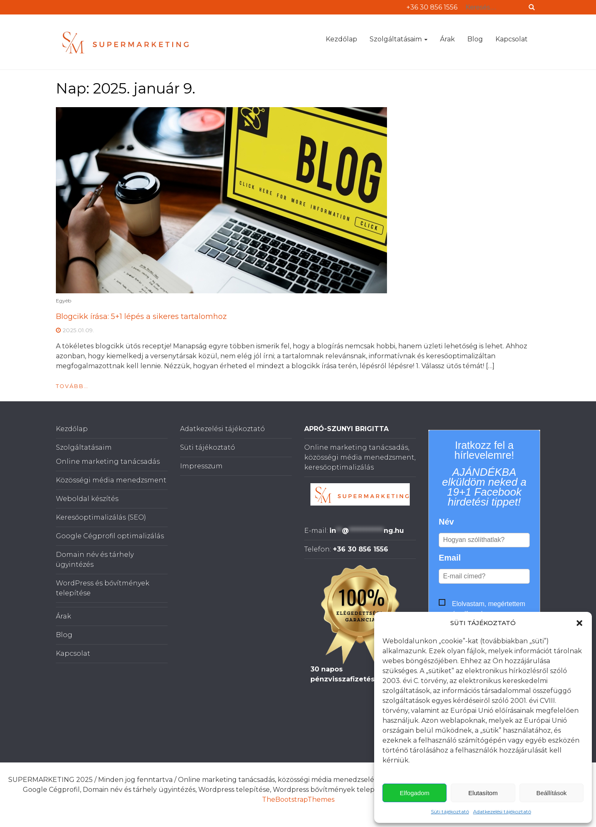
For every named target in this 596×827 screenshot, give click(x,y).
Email (450, 557)
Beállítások (551, 792)
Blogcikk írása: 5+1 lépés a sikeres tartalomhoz (141, 316)
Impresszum (201, 466)
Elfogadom (415, 792)
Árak (447, 39)
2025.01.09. (78, 330)
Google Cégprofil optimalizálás (110, 536)
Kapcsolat (511, 39)
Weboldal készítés (87, 499)
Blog (475, 39)
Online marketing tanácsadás (108, 461)
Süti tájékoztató (450, 811)
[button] (579, 623)
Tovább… (72, 386)
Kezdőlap (341, 39)
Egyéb (63, 300)
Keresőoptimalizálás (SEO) (101, 517)
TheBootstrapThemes (298, 799)
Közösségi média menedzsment (111, 480)
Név (446, 521)
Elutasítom (483, 792)
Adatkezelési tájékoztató (502, 811)
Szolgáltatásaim (399, 39)
